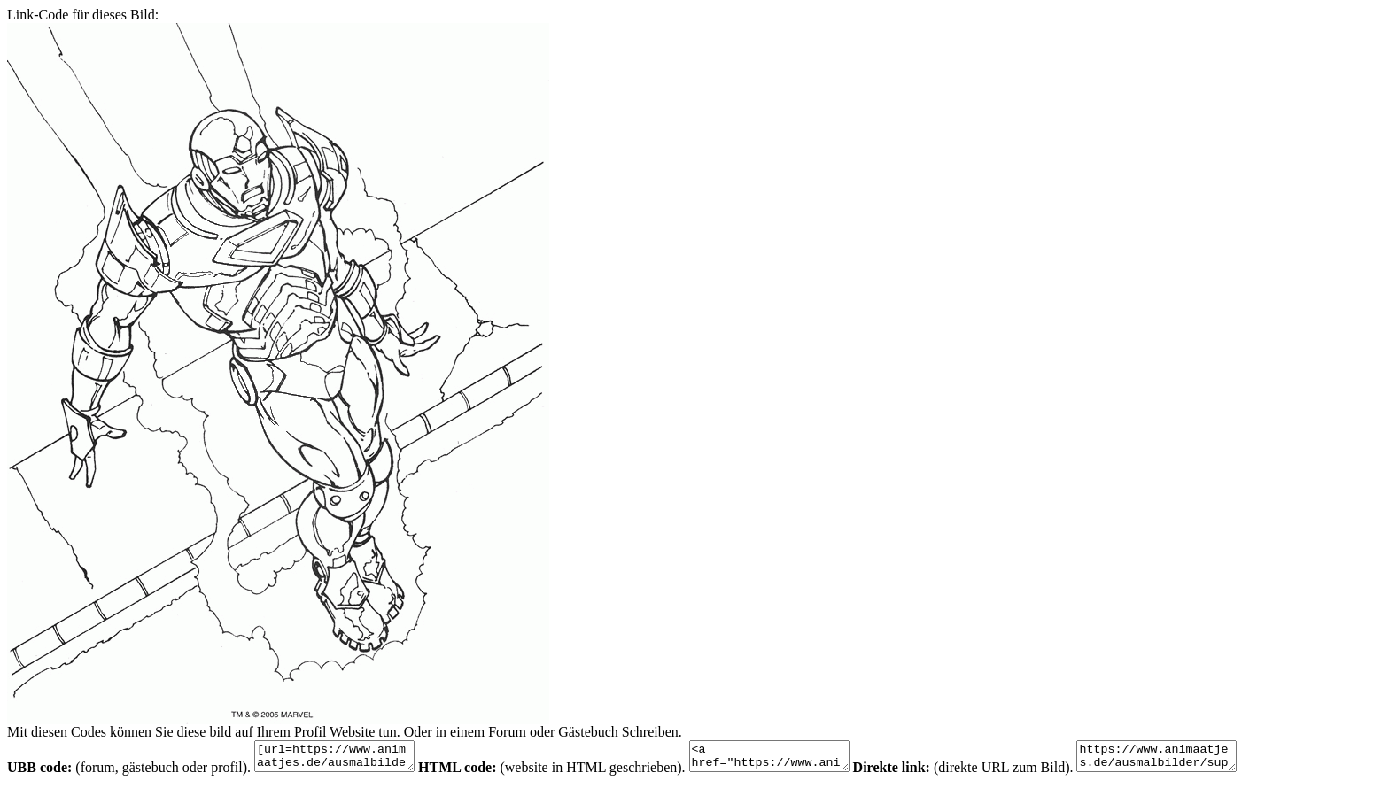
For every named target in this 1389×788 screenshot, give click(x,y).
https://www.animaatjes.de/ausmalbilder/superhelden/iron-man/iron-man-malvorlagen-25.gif (1201, 758)
